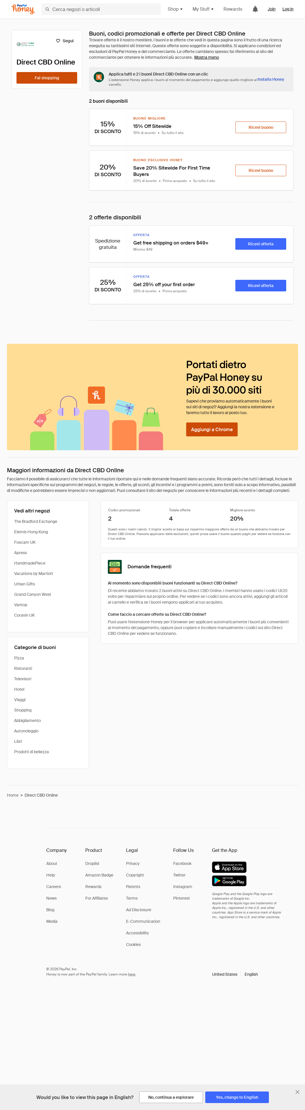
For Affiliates (96, 898)
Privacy (133, 863)
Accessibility (137, 933)
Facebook (182, 863)
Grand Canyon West (32, 594)
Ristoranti (23, 668)
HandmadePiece (29, 563)
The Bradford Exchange (35, 521)
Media (52, 921)
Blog (50, 909)
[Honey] (23, 9)
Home (13, 795)
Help (50, 875)
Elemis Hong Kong (31, 531)
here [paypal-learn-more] (131, 974)
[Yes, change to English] (237, 1097)
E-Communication (143, 921)
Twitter (179, 875)
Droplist (92, 863)
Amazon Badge (99, 875)
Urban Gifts (24, 584)
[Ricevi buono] (260, 127)
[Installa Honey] (271, 79)
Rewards (232, 9)
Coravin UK (24, 615)
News (51, 898)
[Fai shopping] (46, 78)
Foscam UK (25, 542)
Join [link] (272, 9)
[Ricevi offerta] (260, 244)
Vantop (20, 604)
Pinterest (181, 898)
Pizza (19, 658)
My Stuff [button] (203, 9)
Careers (53, 886)
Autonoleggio (26, 731)
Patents (133, 886)
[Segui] (64, 41)
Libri (18, 741)
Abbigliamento (27, 720)
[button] (235, 974)
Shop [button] (175, 9)
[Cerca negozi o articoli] (101, 9)
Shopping (23, 710)
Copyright (135, 875)
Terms (132, 898)
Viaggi (19, 699)
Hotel (19, 689)
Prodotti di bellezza (31, 751)
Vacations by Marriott (33, 573)
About (51, 863)
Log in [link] (287, 9)
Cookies (133, 944)
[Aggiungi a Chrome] (212, 429)
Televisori (22, 678)
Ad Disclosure (138, 909)
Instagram (182, 886)
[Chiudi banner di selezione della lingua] (297, 1092)
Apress (20, 552)
